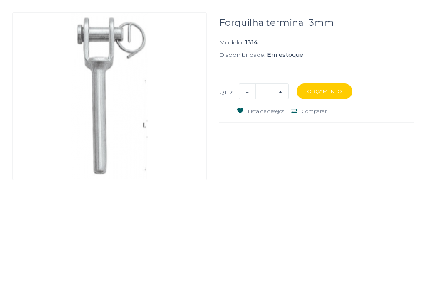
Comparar (309, 111)
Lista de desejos (260, 111)
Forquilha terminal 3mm (276, 22)
